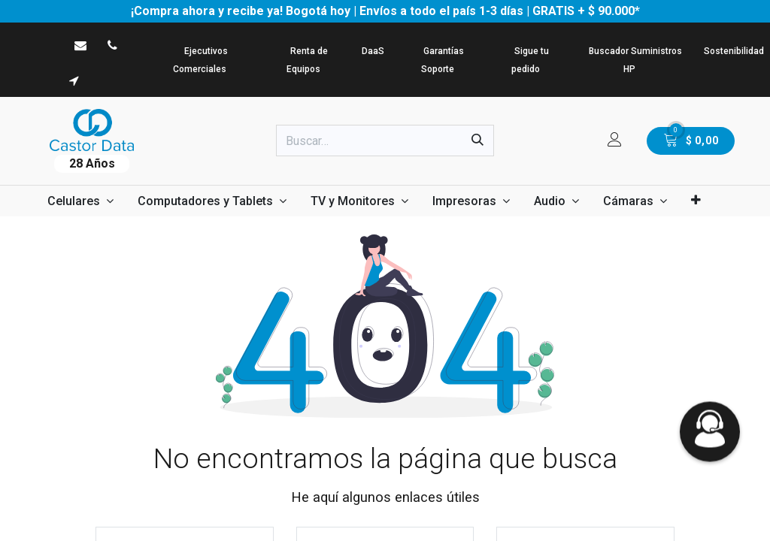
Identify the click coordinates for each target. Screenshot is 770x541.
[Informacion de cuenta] (615, 140)
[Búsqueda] (477, 140)
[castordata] (80, 45)
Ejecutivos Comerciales (200, 60)
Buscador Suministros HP (635, 60)
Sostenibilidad (734, 51)
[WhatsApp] (43, 45)
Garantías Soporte (442, 60)
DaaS (373, 51)
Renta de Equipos (307, 60)
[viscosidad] (74, 80)
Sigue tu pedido (530, 60)
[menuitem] (80, 201)
